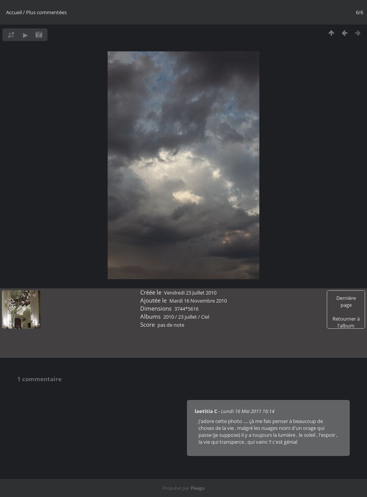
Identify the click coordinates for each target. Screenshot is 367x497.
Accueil (14, 12)
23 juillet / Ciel (193, 316)
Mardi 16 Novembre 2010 (198, 300)
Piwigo (198, 488)
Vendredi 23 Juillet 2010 (190, 292)
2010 (168, 316)
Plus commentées (46, 12)
